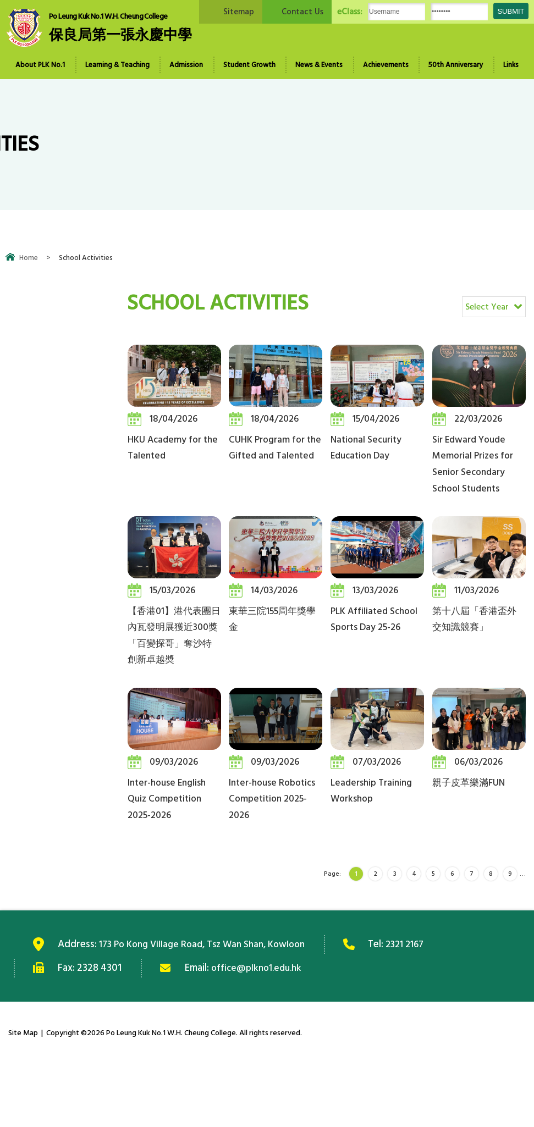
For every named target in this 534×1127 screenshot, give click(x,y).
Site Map (23, 1096)
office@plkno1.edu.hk (259, 1031)
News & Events (319, 65)
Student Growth (249, 65)
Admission (186, 65)
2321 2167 (421, 1007)
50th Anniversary (455, 65)
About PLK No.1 (40, 65)
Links (511, 65)
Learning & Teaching (117, 65)
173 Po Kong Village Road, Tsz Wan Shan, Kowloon (209, 1007)
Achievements (386, 65)
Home (28, 258)
